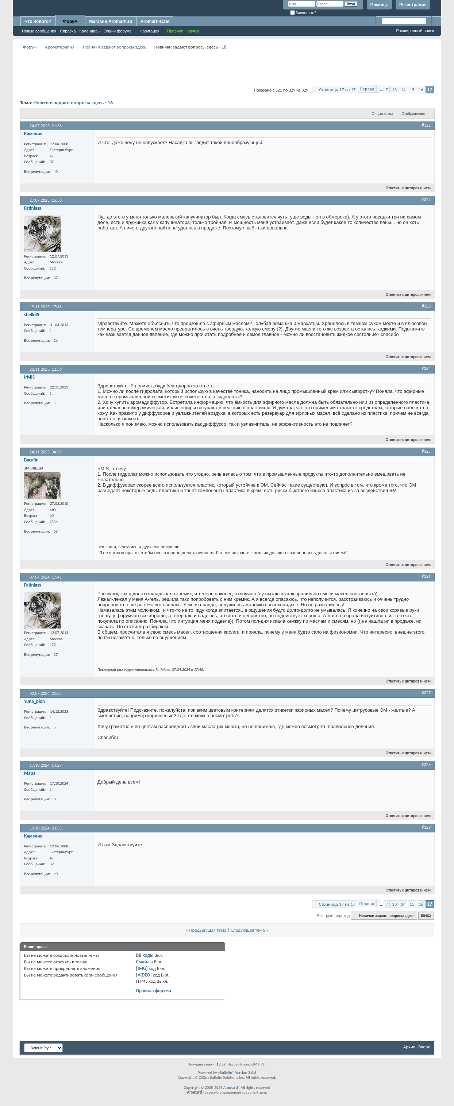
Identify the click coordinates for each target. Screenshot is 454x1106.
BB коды (145, 955)
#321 (426, 125)
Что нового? (37, 21)
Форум (70, 21)
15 (411, 89)
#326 (426, 576)
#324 (426, 368)
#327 (426, 692)
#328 (426, 764)
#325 (426, 451)
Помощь (379, 4)
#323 (426, 306)
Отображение (413, 113)
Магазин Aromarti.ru (110, 21)
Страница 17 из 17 (337, 89)
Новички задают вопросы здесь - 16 (73, 103)
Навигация (149, 31)
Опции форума (117, 31)
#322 (426, 199)
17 (429, 89)
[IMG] (142, 968)
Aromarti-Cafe (154, 21)
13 (394, 89)
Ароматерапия (59, 47)
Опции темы (382, 113)
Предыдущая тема (207, 930)
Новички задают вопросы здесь (114, 47)
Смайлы (144, 961)
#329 (426, 827)
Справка (68, 31)
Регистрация (413, 4)
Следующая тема (248, 930)
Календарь (90, 31)
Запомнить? (303, 13)
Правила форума (153, 990)
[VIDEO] (144, 975)
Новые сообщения (39, 31)
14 (403, 89)
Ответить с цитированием (405, 188)
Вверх (426, 915)
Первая (366, 89)
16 (421, 89)
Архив (409, 1046)
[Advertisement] (227, 67)
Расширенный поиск (415, 30)
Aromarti (230, 1087)
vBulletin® (226, 1072)
